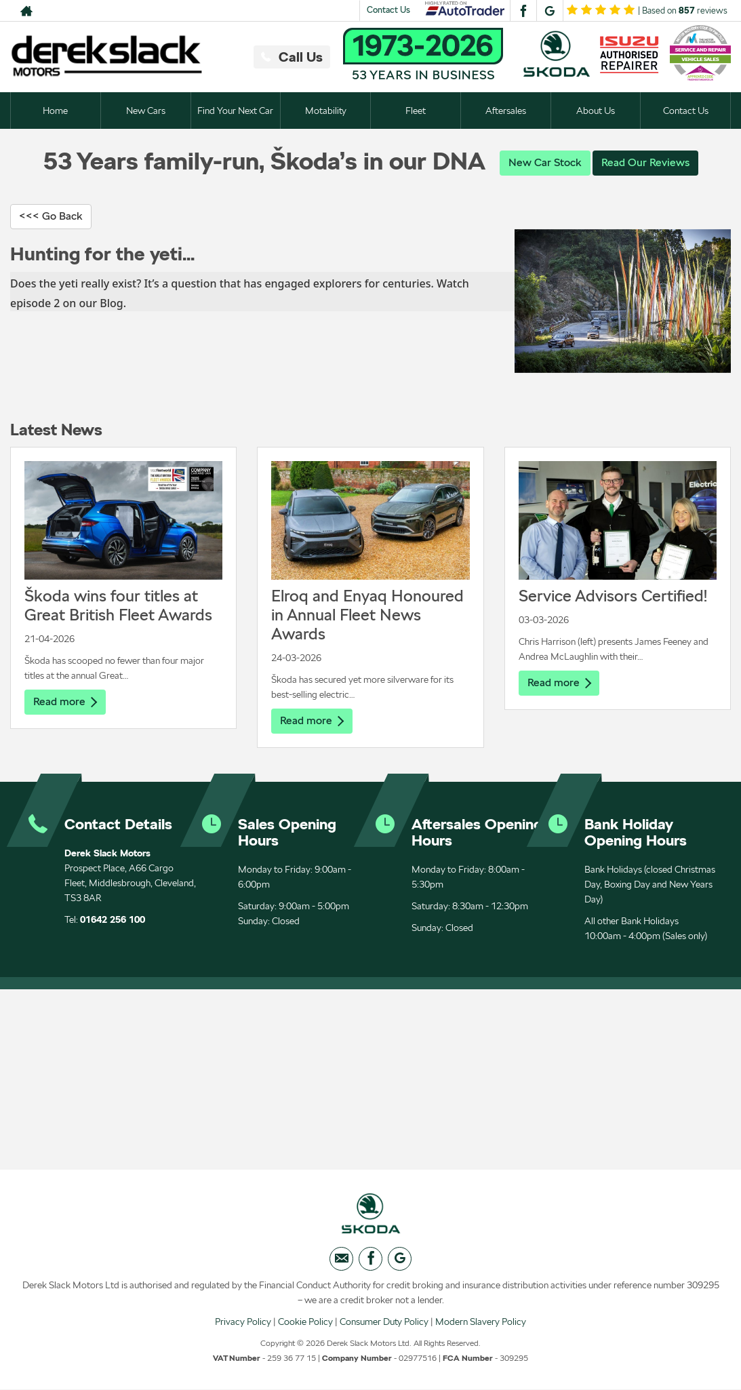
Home (55, 110)
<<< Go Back (51, 216)
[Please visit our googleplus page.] (549, 11)
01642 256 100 (112, 919)
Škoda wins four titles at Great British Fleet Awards (118, 605)
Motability (325, 110)
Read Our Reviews (645, 162)
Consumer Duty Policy (384, 1321)
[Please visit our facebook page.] (523, 11)
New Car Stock (545, 162)
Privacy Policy (243, 1321)
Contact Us (388, 10)
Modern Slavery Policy (480, 1321)
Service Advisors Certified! (613, 595)
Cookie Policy (305, 1321)
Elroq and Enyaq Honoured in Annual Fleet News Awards (367, 614)
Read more (65, 701)
